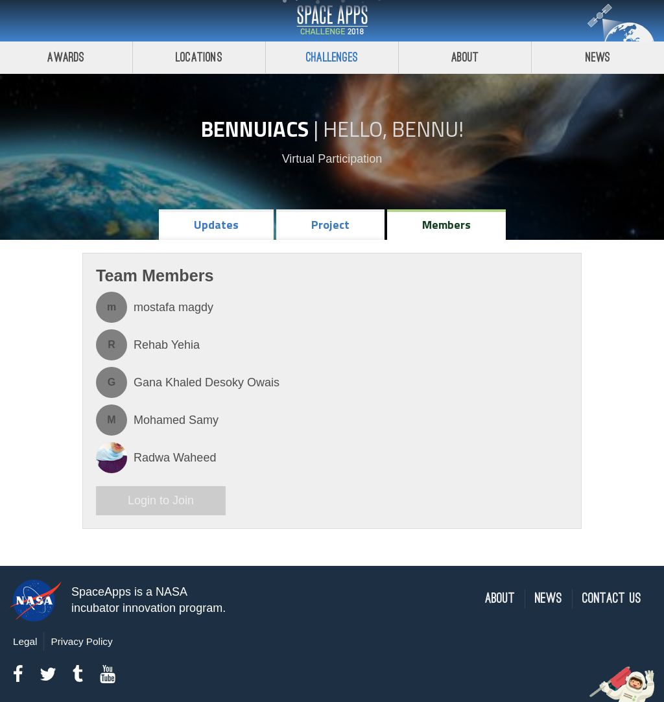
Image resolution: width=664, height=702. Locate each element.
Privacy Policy (81, 641)
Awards (65, 57)
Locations (199, 57)
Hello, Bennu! (393, 129)
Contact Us (611, 598)
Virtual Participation (332, 158)
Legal (25, 641)
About (465, 57)
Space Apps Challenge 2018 (332, 20)
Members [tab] (446, 224)
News (598, 57)
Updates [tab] (216, 224)
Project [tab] (330, 224)
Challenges (332, 57)
